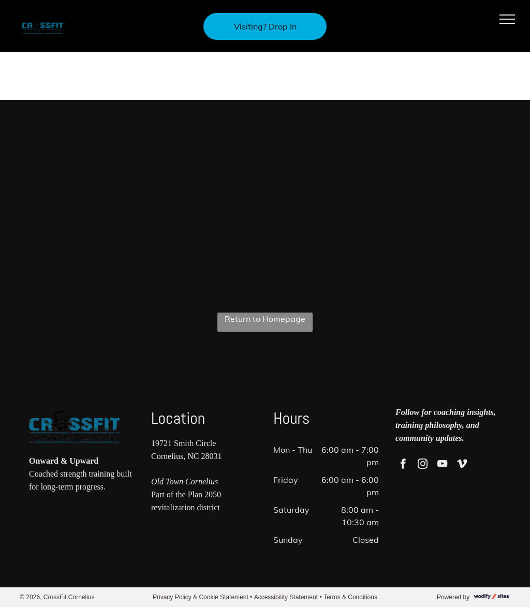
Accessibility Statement (286, 597)
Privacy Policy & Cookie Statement (200, 597)
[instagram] (422, 465)
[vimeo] (461, 465)
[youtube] (442, 465)
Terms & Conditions (350, 597)
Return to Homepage (265, 319)
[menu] (507, 19)
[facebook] (402, 465)
